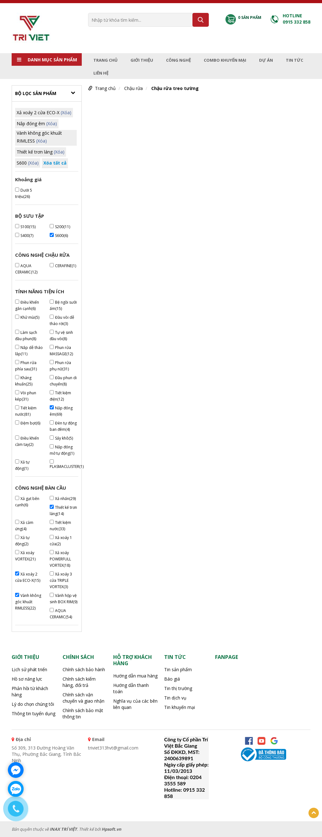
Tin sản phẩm (178, 669)
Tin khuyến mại (179, 707)
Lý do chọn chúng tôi (33, 704)
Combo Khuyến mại (225, 60)
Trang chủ (105, 60)
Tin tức (294, 60)
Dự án (266, 60)
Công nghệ (178, 60)
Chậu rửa (133, 88)
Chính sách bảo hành (84, 669)
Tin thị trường (178, 688)
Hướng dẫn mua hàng (135, 676)
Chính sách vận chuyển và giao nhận (83, 698)
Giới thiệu (141, 60)
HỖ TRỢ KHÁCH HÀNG (132, 660)
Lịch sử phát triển (29, 669)
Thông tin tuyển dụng (33, 713)
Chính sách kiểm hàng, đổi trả (79, 682)
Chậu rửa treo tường (175, 88)
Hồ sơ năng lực (27, 679)
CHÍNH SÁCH (78, 657)
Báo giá (172, 679)
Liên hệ (100, 73)
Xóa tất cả (54, 163)
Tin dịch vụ (175, 698)
